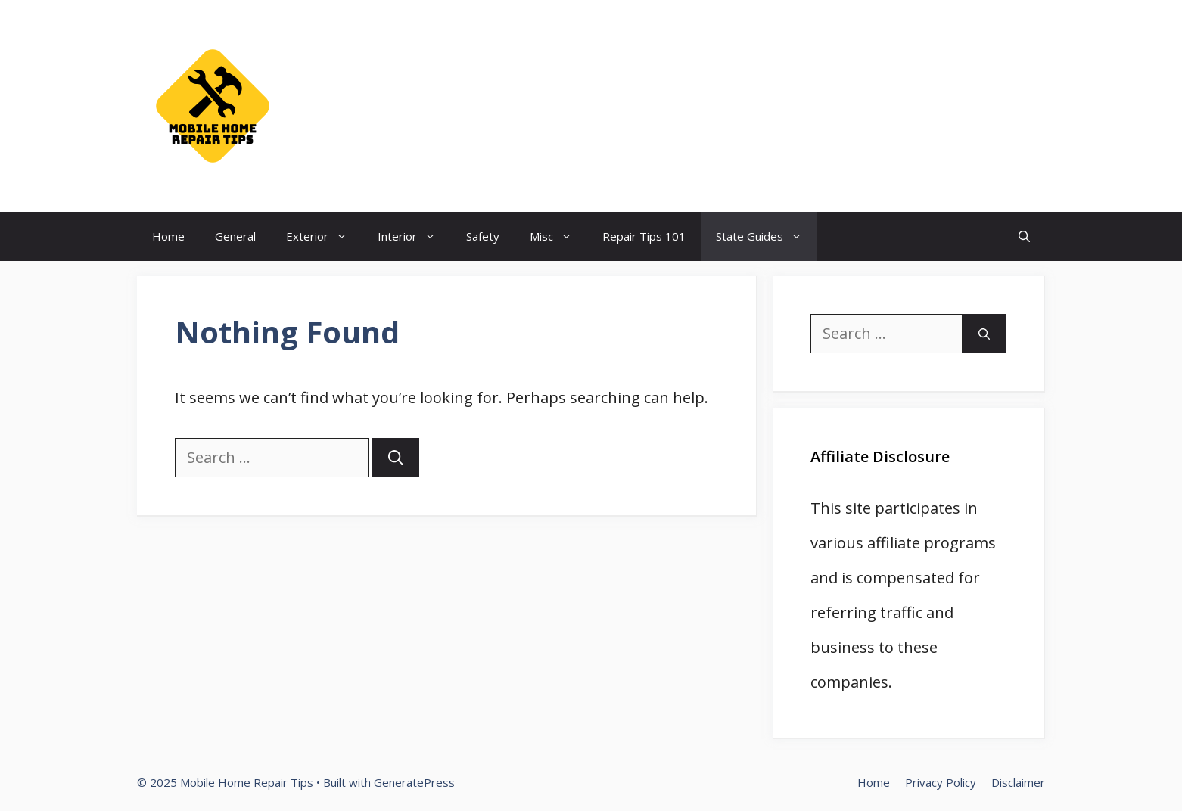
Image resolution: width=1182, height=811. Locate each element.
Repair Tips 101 (644, 236)
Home (168, 236)
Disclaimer (1018, 782)
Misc (558, 236)
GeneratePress (414, 782)
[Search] (395, 457)
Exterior (324, 236)
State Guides (766, 236)
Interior (414, 236)
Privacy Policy (940, 782)
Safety (482, 236)
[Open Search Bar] (1024, 236)
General (235, 236)
